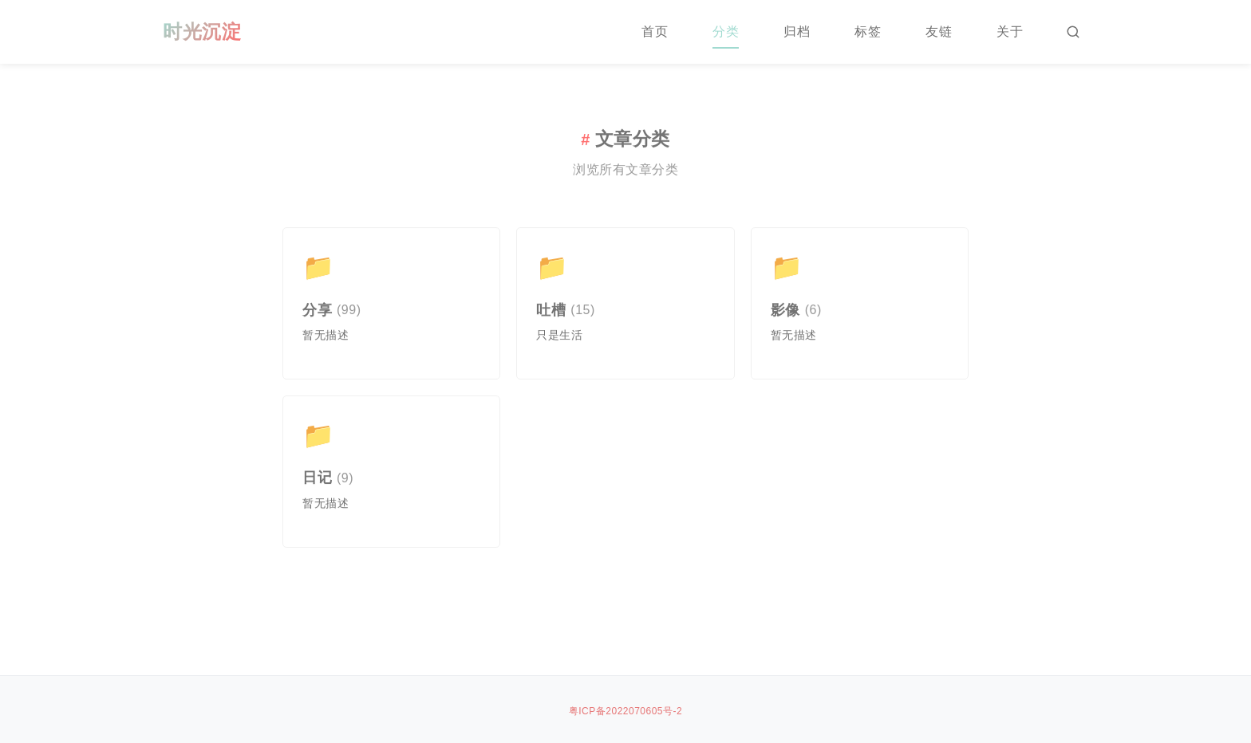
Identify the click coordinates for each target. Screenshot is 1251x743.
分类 (725, 31)
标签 (867, 31)
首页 (654, 31)
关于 (1009, 31)
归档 (796, 31)
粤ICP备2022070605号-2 (625, 711)
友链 (938, 31)
